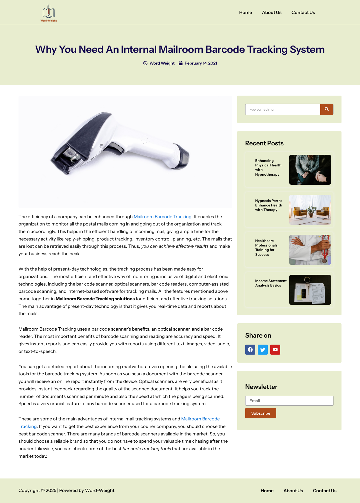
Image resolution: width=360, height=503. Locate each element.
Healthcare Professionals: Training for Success (266, 247)
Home (245, 12)
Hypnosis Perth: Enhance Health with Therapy (268, 205)
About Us (272, 12)
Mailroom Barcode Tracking (163, 216)
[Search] (282, 109)
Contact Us (303, 12)
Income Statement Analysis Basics (271, 283)
